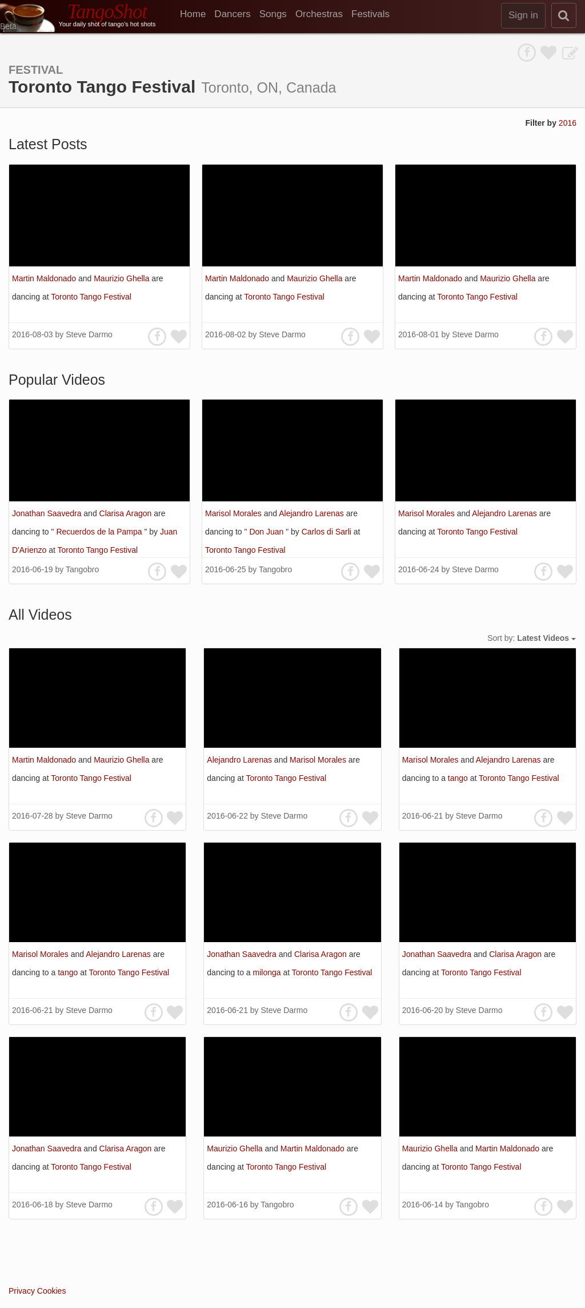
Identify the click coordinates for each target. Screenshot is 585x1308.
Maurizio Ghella (122, 278)
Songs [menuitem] (273, 14)
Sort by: (531, 638)
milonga (268, 972)
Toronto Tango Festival (91, 296)
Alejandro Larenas (312, 513)
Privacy (22, 1290)
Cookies (51, 1290)
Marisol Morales (234, 513)
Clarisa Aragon (126, 513)
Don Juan (267, 531)
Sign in (523, 15)
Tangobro (82, 569)
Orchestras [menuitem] (319, 14)
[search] (563, 15)
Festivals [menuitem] (370, 14)
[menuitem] (197, 14)
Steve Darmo (89, 334)
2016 (567, 122)
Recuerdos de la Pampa (100, 531)
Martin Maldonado (45, 278)
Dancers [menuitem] (232, 14)
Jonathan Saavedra (47, 513)
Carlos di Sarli (328, 531)
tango (459, 778)
